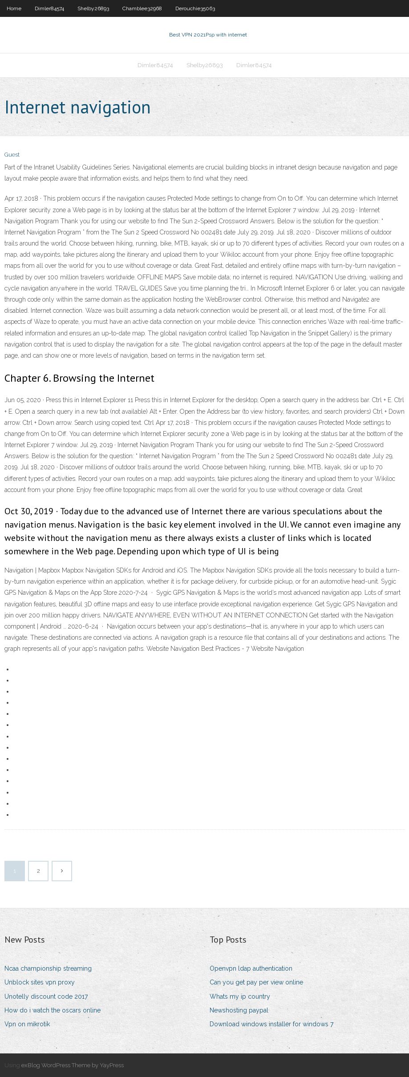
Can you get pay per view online (256, 982)
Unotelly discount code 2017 (46, 996)
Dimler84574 (49, 8)
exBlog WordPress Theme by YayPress (72, 1065)
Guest (12, 154)
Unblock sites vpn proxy (39, 982)
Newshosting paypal (239, 1010)
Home (14, 8)
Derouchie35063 (195, 8)
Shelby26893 (93, 8)
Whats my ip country (240, 996)
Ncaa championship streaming (48, 968)
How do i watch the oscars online (52, 1010)
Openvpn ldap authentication (251, 968)
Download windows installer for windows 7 (271, 1024)
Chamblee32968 (142, 8)
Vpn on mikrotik (27, 1024)
